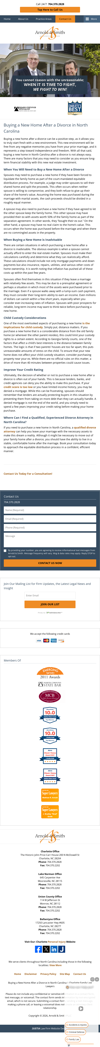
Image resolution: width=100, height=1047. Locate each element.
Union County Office (50, 896)
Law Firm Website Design (50, 1028)
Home (7, 19)
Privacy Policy (48, 974)
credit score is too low (18, 387)
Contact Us (65, 19)
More (94, 19)
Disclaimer (30, 974)
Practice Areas (44, 19)
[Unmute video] (81, 1009)
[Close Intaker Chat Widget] (97, 979)
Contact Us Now (50, 563)
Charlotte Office (50, 851)
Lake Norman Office (50, 874)
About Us (23, 19)
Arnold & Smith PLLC (60, 1015)
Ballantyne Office (50, 919)
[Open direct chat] (92, 979)
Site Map (65, 974)
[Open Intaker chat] (69, 1045)
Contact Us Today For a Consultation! (28, 473)
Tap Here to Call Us (50, 9)
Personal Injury (57, 941)
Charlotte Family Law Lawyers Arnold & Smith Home (50, 33)
